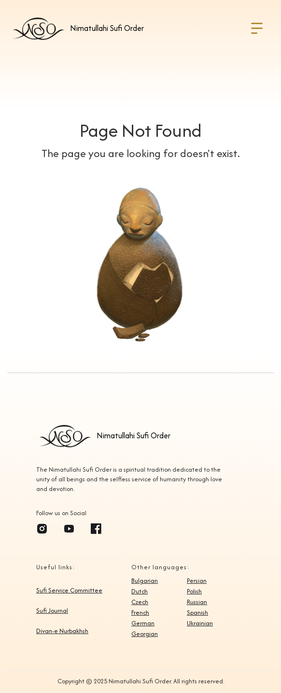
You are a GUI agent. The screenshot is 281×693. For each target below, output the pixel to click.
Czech (139, 602)
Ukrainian (200, 623)
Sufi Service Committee (69, 590)
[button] (256, 28)
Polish (194, 591)
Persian (197, 581)
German (143, 623)
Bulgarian (144, 581)
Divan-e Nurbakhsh (62, 631)
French (140, 613)
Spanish (197, 613)
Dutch (139, 591)
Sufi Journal (52, 611)
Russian (197, 602)
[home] (77, 28)
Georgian (144, 634)
